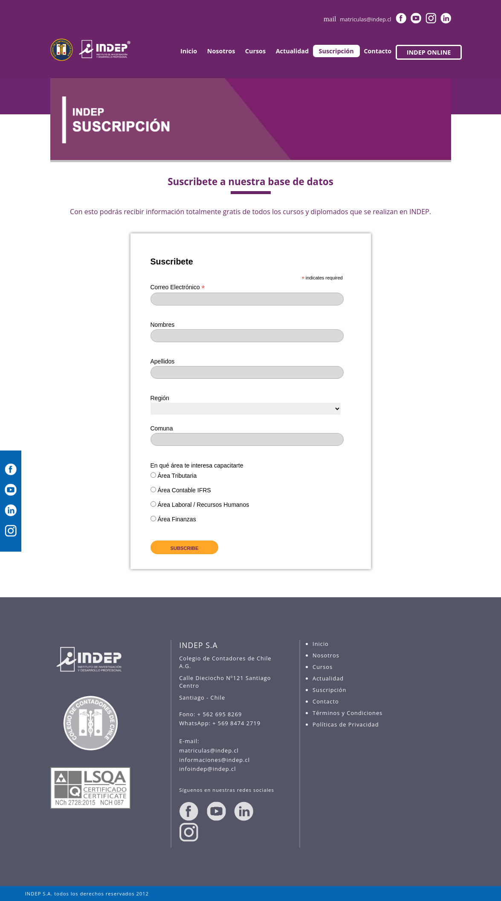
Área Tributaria (177, 475)
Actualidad (292, 51)
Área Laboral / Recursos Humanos (203, 504)
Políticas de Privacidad (346, 724)
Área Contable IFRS (184, 490)
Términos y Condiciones (347, 713)
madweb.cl (462, 893)
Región (160, 398)
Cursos (255, 51)
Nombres (163, 324)
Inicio (188, 51)
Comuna (162, 428)
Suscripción (336, 51)
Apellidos (163, 361)
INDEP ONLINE (429, 52)
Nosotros (221, 51)
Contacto (377, 51)
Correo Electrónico (178, 287)
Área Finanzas (176, 519)
